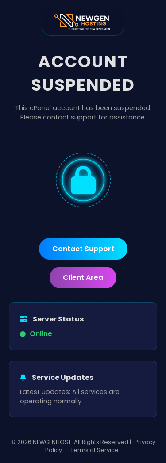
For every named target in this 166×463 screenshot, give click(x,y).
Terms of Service (94, 450)
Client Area (83, 277)
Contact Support (83, 249)
